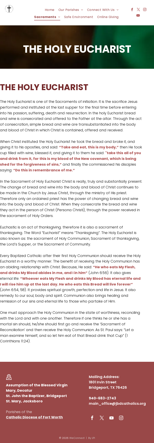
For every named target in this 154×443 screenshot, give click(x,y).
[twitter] (138, 10)
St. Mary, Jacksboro (24, 401)
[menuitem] (49, 9)
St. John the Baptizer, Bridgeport (36, 395)
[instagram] (144, 10)
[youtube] (138, 16)
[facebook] (132, 10)
